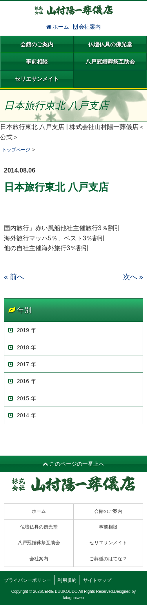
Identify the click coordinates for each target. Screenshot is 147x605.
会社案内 (87, 27)
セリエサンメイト (37, 79)
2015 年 (22, 398)
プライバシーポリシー (27, 580)
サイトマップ (97, 580)
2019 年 (22, 330)
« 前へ (14, 277)
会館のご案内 (36, 44)
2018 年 (22, 347)
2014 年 (22, 415)
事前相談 (37, 61)
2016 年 (22, 381)
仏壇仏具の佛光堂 (110, 44)
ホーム (57, 27)
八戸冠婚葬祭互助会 (110, 61)
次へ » (133, 277)
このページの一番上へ (74, 464)
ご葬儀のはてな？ (108, 558)
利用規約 (67, 580)
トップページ (16, 150)
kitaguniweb (73, 598)
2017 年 (22, 364)
